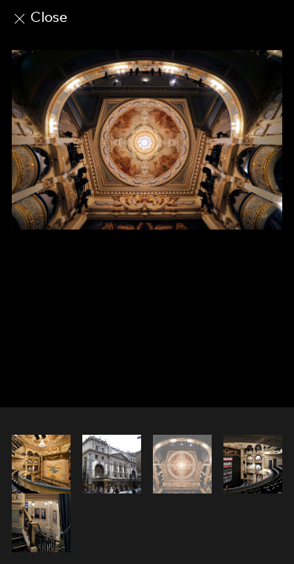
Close (39, 17)
